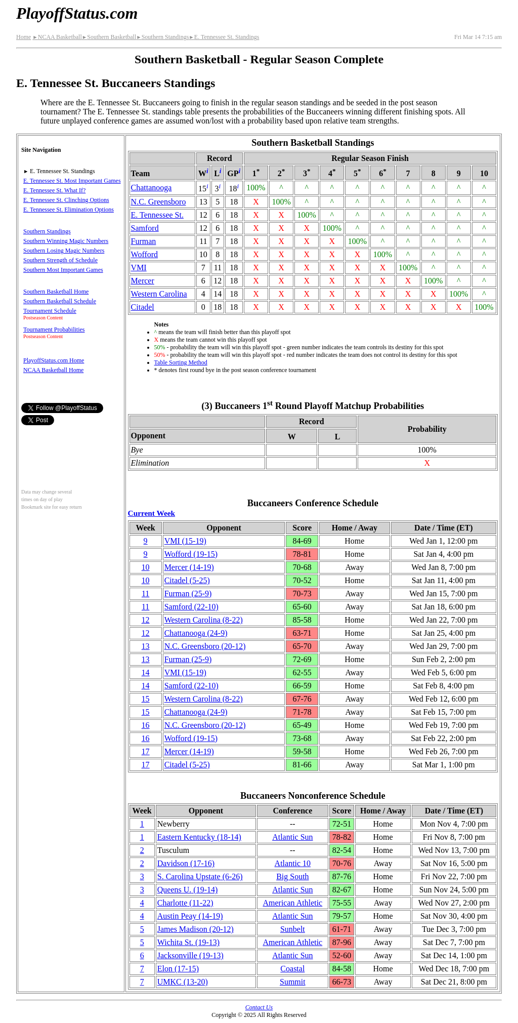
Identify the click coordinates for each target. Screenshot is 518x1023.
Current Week (152, 513)
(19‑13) (190, 955)
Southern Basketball (109, 36)
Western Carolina (159, 294)
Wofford (144, 254)
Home (23, 36)
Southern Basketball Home (56, 291)
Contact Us (259, 1007)
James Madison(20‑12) (195, 929)
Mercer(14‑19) (189, 567)
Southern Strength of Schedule (60, 260)
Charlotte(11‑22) (185, 902)
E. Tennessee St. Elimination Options (68, 209)
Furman (143, 241)
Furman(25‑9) (188, 593)
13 (146, 646)
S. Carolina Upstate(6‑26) (200, 876)
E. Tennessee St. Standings (224, 36)
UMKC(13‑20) (182, 981)
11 (145, 593)
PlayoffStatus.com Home (53, 360)
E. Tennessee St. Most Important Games (72, 180)
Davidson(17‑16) (185, 863)
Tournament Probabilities (53, 329)
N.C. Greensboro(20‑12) (205, 646)
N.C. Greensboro (158, 201)
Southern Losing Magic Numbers (63, 250)
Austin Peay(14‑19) (190, 916)
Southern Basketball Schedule (59, 301)
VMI (139, 267)
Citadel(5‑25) (187, 580)
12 (146, 620)
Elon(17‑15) (178, 968)
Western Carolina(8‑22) (203, 620)
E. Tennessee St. (157, 215)
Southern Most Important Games (63, 269)
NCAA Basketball (56, 36)
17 (146, 751)
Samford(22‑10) (191, 606)
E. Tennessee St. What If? (54, 190)
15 (146, 698)
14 (146, 672)
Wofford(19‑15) (191, 554)
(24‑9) (196, 633)
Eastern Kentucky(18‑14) (199, 837)
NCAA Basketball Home (53, 370)
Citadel (142, 307)
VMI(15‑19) (185, 541)
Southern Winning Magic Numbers (65, 240)
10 (146, 567)
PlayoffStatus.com (77, 13)
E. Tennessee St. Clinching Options (66, 199)
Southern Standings (162, 36)
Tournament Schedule (49, 310)
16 (146, 725)
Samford (145, 228)
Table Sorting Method (180, 362)
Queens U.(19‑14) (187, 889)
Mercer (142, 280)
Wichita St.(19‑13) (188, 942)
